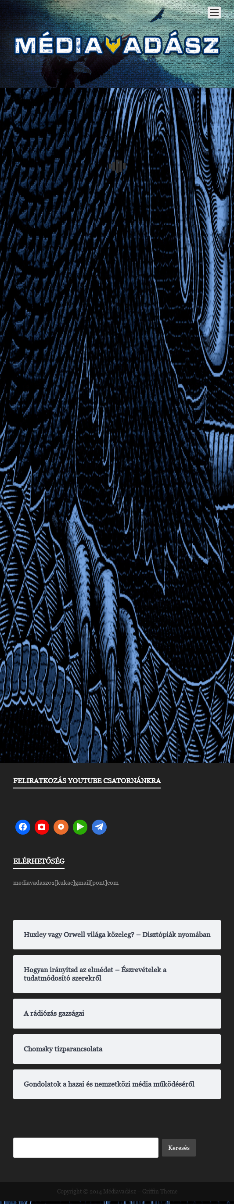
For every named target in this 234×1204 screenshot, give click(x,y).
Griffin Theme (159, 1191)
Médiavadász (119, 1191)
